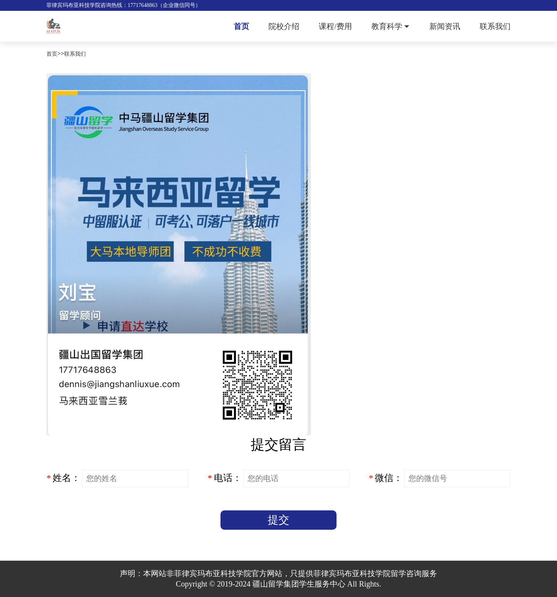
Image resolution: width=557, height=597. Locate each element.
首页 (241, 26)
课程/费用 (335, 26)
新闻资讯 (444, 26)
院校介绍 (283, 26)
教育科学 (386, 26)
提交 (278, 520)
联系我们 (495, 26)
